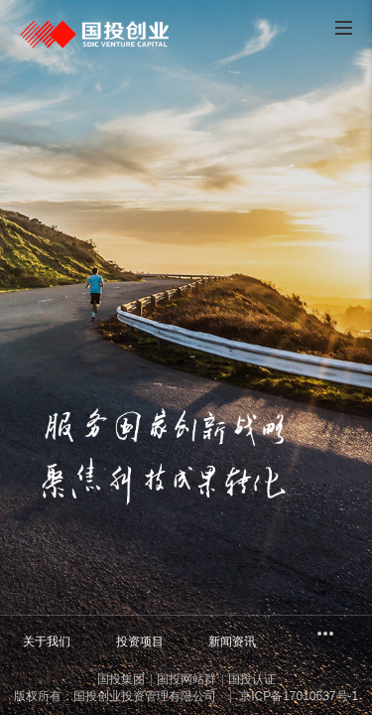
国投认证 (252, 679)
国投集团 (121, 679)
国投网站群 (186, 679)
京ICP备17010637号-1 (297, 696)
